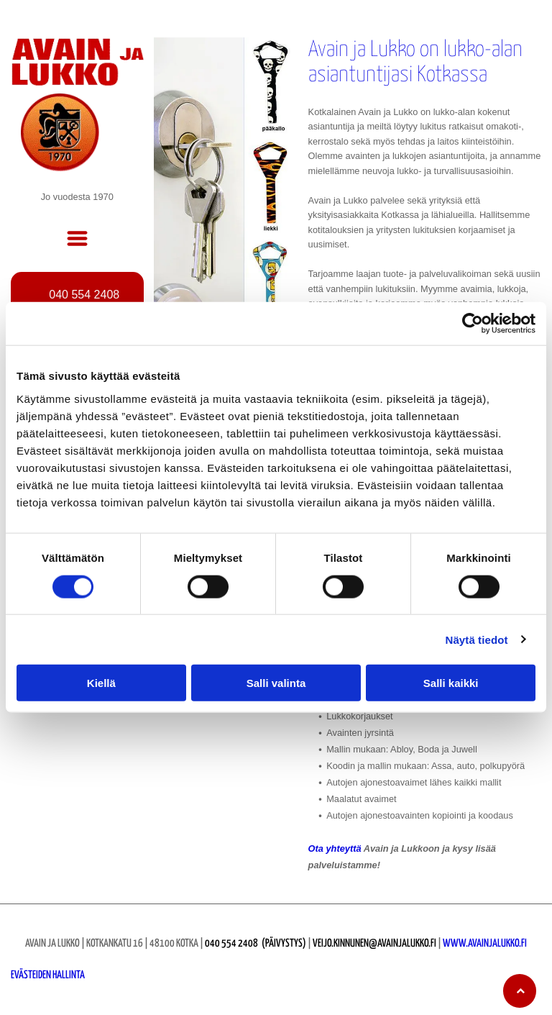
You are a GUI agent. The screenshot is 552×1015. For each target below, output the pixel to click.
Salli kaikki (451, 683)
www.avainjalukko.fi (485, 943)
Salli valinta (276, 683)
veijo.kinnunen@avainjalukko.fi (374, 943)
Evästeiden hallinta (48, 975)
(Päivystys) (284, 943)
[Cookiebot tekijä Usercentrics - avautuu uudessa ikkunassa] (472, 323)
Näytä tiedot (477, 639)
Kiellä (101, 683)
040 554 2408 (231, 943)
